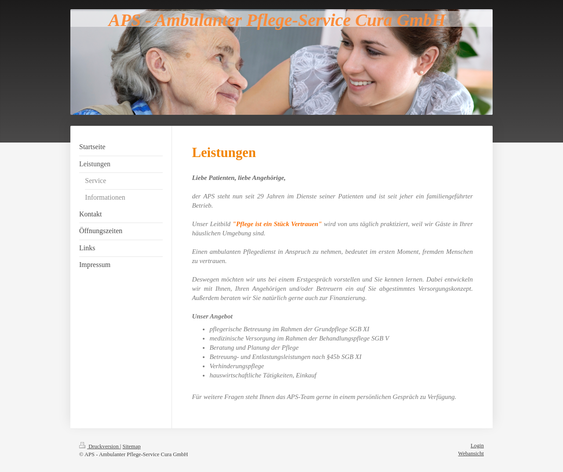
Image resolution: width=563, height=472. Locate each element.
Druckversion (99, 446)
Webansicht (471, 453)
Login (477, 446)
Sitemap (132, 446)
